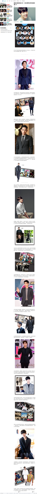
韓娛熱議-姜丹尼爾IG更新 (4, 29)
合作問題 (14, 493)
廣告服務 (17, 493)
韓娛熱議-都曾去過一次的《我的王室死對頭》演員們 (6, 32)
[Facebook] (34, 493)
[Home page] (4, 1)
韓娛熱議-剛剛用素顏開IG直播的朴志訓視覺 (6, 30)
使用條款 (7, 493)
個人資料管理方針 (11, 493)
